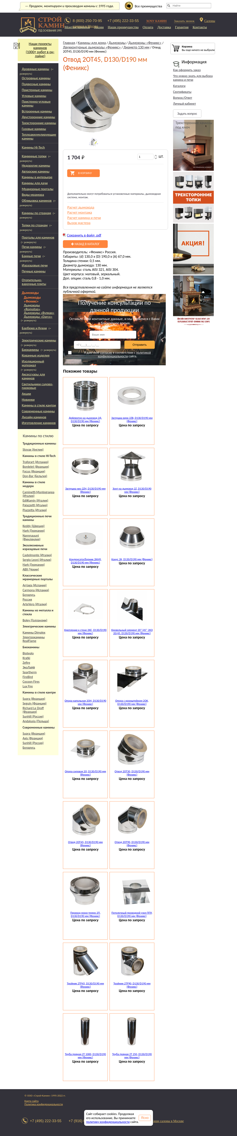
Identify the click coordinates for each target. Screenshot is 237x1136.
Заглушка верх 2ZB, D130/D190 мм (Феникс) (132, 419)
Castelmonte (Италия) (37, 555)
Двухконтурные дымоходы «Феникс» (92, 47)
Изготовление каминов (39, 423)
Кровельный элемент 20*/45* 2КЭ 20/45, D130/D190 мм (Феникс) (132, 631)
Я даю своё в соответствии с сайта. (109, 354)
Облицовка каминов (37, 200)
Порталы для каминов (38, 237)
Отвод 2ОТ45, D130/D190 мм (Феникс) (85, 843)
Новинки (28, 399)
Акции (99, 27)
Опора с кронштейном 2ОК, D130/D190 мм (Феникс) (132, 702)
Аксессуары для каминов (33, 376)
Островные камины (36, 78)
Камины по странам (36, 213)
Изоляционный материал (33, 363)
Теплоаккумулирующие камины (39, 136)
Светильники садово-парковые (37, 386)
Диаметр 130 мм (136, 47)
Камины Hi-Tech (33, 147)
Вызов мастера (78, 223)
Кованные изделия (35, 355)
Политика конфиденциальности (43, 1104)
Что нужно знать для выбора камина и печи (193, 78)
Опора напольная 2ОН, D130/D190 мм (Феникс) (85, 702)
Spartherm (30, 672)
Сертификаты (182, 92)
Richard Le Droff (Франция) (33, 710)
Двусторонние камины (38, 117)
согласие (106, 352)
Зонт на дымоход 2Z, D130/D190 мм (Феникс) (132, 490)
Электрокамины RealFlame (34, 639)
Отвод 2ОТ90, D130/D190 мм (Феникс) (132, 843)
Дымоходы (30, 293)
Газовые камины (34, 129)
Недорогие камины (36, 165)
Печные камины (34, 271)
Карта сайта (31, 1101)
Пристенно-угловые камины (36, 103)
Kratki (26, 658)
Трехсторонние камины (39, 123)
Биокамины (30, 350)
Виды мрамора (33, 195)
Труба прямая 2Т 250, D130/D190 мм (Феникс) (132, 1055)
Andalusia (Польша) (36, 721)
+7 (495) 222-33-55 (123, 21)
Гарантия (181, 27)
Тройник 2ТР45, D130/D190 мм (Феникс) (85, 985)
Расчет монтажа (79, 212)
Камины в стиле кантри (39, 405)
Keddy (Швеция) (34, 526)
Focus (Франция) (34, 471)
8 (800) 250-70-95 (87, 21)
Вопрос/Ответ (182, 98)
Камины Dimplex (34, 632)
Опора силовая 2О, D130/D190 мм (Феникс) (85, 773)
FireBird (28, 677)
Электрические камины (39, 340)
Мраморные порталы (37, 189)
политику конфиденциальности (108, 1122)
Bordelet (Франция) (36, 467)
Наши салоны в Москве (167, 1121)
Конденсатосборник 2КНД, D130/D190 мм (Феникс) (85, 561)
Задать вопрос (187, 114)
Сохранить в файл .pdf (84, 235)
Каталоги (179, 86)
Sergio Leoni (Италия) (37, 560)
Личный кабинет (184, 104)
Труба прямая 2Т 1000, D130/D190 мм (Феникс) (85, 1055)
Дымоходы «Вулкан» (39, 313)
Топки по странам (35, 225)
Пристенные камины (37, 90)
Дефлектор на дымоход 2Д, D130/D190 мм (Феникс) (85, 419)
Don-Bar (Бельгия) (35, 476)
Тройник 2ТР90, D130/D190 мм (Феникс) (131, 985)
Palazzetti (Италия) (35, 505)
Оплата (148, 27)
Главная (69, 43)
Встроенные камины (37, 111)
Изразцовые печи (35, 265)
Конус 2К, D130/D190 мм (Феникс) (132, 559)
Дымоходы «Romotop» (32, 307)
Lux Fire (28, 686)
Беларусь (29, 595)
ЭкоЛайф (29, 667)
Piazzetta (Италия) (35, 510)
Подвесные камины (36, 84)
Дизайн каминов (34, 417)
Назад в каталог (85, 244)
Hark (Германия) (34, 531)
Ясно (145, 1117)
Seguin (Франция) (34, 703)
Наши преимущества (123, 27)
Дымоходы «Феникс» (32, 299)
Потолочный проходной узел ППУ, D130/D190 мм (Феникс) (131, 914)
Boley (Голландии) (35, 620)
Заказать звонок (184, 21)
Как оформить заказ (187, 70)
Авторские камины (35, 171)
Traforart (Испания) (36, 462)
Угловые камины (34, 96)
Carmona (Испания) (36, 590)
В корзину (85, 173)
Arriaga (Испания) (35, 585)
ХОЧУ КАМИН (156, 21)
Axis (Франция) (33, 738)
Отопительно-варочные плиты (34, 282)
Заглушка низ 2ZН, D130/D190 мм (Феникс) (85, 490)
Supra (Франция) (34, 699)
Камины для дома (92, 43)
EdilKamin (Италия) (35, 500)
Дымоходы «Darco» (38, 317)
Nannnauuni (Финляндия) (32, 537)
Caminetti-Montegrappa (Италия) (38, 494)
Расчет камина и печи (84, 218)
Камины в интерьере (37, 177)
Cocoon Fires (31, 682)
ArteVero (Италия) (35, 604)
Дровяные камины (35, 69)
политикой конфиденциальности (124, 354)
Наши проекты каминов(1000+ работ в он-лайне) (36, 50)
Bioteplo (28, 653)
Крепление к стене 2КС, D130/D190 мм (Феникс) (85, 631)
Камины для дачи (35, 183)
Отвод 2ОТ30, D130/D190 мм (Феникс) (132, 773)
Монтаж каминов (77, 27)
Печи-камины (32, 247)
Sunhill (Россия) (33, 716)
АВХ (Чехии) (31, 569)
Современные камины (38, 411)
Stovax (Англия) (33, 449)
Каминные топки (34, 156)
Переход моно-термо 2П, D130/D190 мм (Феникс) (85, 914)
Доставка (164, 27)
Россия (27, 599)
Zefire (26, 663)
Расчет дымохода (80, 207)
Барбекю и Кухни (34, 328)
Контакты (200, 27)
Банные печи (31, 256)
